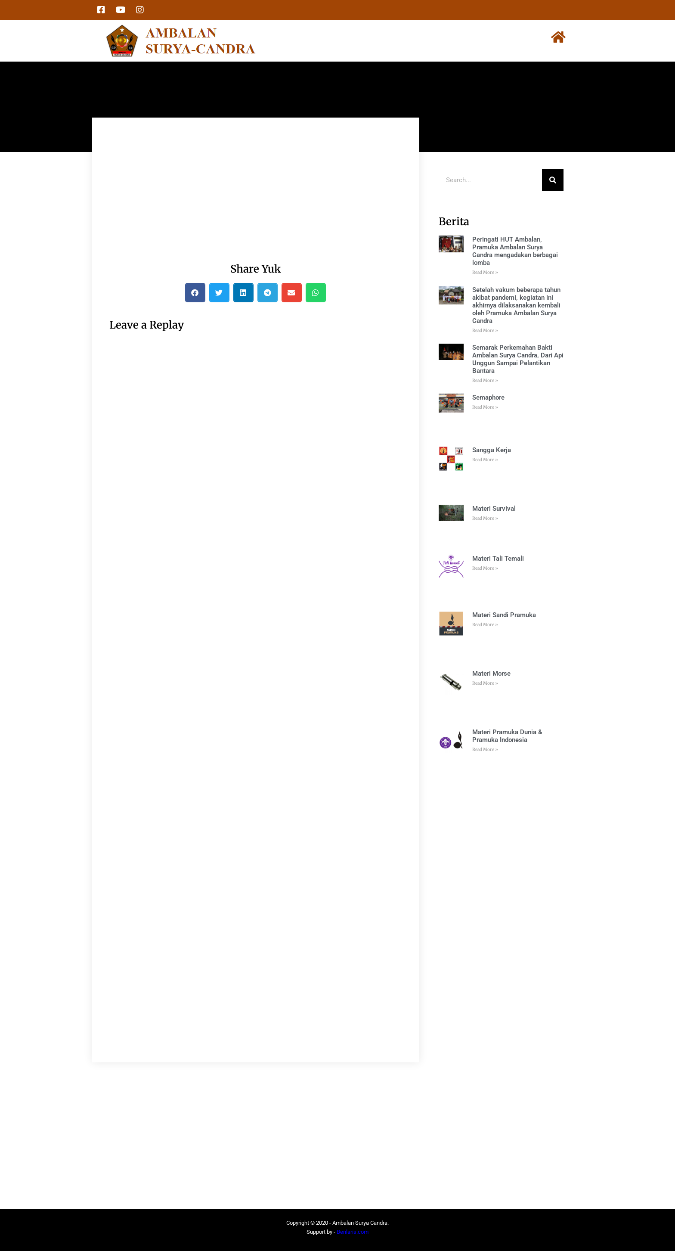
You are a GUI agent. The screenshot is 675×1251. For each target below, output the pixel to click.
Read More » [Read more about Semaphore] (485, 407)
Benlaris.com (352, 1232)
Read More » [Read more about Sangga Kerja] (485, 460)
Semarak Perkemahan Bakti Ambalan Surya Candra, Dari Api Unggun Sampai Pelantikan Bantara (518, 359)
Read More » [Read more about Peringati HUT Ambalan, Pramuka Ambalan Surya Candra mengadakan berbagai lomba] (485, 272)
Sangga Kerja (491, 450)
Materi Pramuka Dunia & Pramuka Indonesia (507, 736)
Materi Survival (494, 508)
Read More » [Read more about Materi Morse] (485, 683)
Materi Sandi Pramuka (504, 615)
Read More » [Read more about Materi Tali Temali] (485, 568)
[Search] (553, 180)
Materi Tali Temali (498, 558)
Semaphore (488, 397)
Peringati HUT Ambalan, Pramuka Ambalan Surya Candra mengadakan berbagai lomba (515, 251)
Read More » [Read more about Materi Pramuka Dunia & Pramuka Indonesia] (485, 749)
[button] (195, 292)
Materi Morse (491, 673)
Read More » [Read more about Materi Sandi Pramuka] (485, 624)
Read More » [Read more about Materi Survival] (485, 518)
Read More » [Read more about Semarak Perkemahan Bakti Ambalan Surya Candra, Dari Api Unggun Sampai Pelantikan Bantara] (485, 380)
